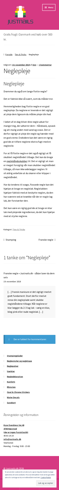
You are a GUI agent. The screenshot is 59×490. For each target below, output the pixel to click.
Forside (8, 54)
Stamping (11, 240)
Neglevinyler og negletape (19, 361)
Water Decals (13, 397)
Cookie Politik (46, 477)
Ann (34, 64)
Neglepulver (12, 366)
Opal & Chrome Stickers (18, 392)
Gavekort (11, 402)
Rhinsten (11, 387)
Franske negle (46, 240)
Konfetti (11, 381)
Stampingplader (15, 355)
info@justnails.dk (12, 439)
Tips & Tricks (20, 54)
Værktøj (11, 371)
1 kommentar (45, 64)
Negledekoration (15, 376)
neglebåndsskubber (17, 161)
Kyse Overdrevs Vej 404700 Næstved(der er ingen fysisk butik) (16, 429)
